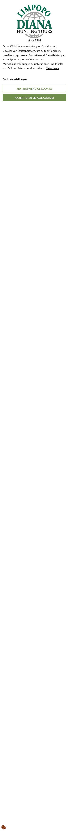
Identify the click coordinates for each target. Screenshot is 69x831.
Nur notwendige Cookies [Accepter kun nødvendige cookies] (34, 88)
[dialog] (34, 415)
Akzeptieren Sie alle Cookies (34, 97)
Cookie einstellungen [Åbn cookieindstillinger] (15, 79)
